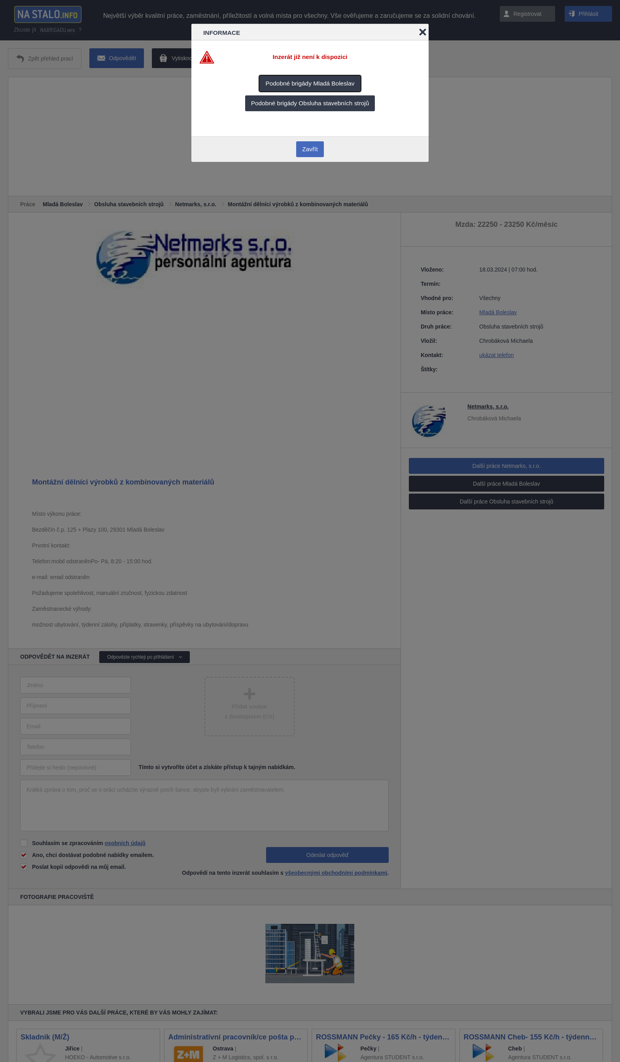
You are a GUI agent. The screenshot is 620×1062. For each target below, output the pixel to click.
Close (423, 32)
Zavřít (310, 149)
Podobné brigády (309, 83)
